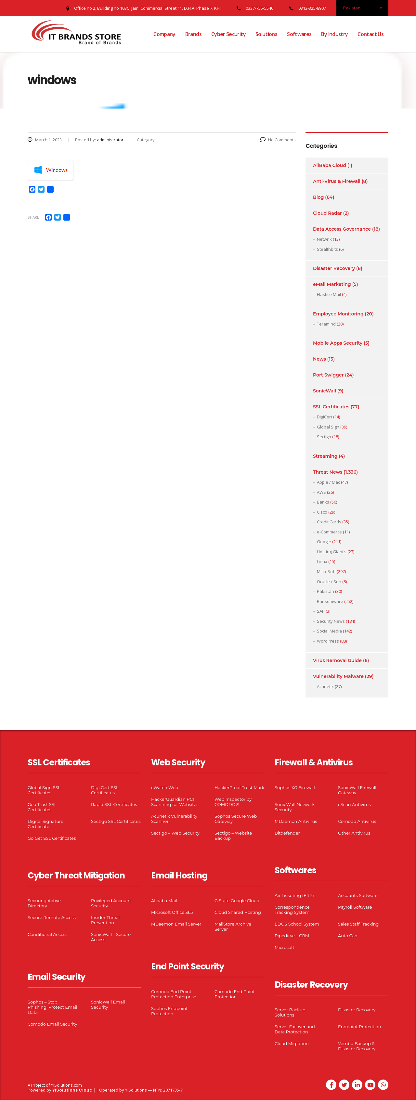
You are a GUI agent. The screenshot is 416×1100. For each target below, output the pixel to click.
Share (33, 217)
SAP (321, 611)
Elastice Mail (329, 294)
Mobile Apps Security (337, 343)
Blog (318, 197)
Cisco (322, 512)
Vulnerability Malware (338, 676)
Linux (322, 561)
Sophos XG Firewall (295, 787)
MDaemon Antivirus (296, 821)
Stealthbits (327, 249)
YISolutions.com (66, 1085)
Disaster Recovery (334, 268)
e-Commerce (329, 532)
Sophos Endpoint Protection (169, 1011)
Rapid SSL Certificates (114, 804)
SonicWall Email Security (108, 1004)
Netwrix (324, 239)
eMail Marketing (332, 284)
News (319, 359)
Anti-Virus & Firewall (336, 181)
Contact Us (371, 34)
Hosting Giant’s (331, 552)
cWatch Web (164, 787)
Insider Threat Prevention (105, 920)
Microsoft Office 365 (172, 912)
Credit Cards (329, 522)
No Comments (278, 140)
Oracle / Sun (329, 581)
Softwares (299, 34)
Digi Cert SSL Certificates (105, 790)
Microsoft (284, 947)
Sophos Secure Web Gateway (235, 818)
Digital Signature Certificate (45, 824)
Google (324, 541)
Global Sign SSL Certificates (44, 790)
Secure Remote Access (52, 917)
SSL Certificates (331, 407)
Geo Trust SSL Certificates (42, 807)
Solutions (266, 34)
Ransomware (330, 601)
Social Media (329, 631)
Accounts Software (358, 895)
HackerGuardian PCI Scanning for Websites (175, 802)
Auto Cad (348, 935)
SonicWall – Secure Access (111, 937)
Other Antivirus (354, 833)
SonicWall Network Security (295, 807)
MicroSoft (326, 571)
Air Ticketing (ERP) (294, 895)
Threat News (327, 472)
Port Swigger (328, 375)
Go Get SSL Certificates (52, 838)
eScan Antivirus (354, 804)
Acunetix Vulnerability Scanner (174, 818)
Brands (193, 34)
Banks (323, 502)
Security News (331, 621)
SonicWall (324, 391)
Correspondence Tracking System (292, 909)
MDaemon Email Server (176, 924)
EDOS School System (297, 924)
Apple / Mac (328, 482)
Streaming (325, 456)
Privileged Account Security (111, 903)
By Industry (334, 34)
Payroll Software (355, 907)
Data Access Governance (342, 229)
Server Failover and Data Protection (295, 1029)
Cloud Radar (327, 213)
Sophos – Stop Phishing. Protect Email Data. (52, 1007)
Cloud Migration (292, 1043)
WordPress (328, 641)
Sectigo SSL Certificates (116, 821)
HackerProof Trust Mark (239, 787)
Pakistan (325, 591)
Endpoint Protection (359, 1026)
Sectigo (324, 437)
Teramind (326, 324)
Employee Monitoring (338, 314)
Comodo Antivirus (357, 821)
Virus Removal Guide (337, 660)
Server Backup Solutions (290, 1012)
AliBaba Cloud (329, 165)
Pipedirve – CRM (292, 935)
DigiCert (324, 417)
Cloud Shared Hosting (237, 912)
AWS (321, 492)
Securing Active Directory (44, 903)
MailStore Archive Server (232, 926)
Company (164, 34)
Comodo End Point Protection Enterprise (173, 994)
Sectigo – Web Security (175, 833)
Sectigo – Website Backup (233, 835)
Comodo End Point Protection (234, 994)
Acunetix (325, 686)
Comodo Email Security (52, 1024)
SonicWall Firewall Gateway (357, 790)
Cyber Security (228, 34)
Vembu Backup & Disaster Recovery (356, 1046)
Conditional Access (48, 934)
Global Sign (328, 427)
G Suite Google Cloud (236, 900)
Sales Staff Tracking (358, 924)
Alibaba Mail (164, 900)
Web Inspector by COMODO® (233, 802)
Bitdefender (287, 833)
